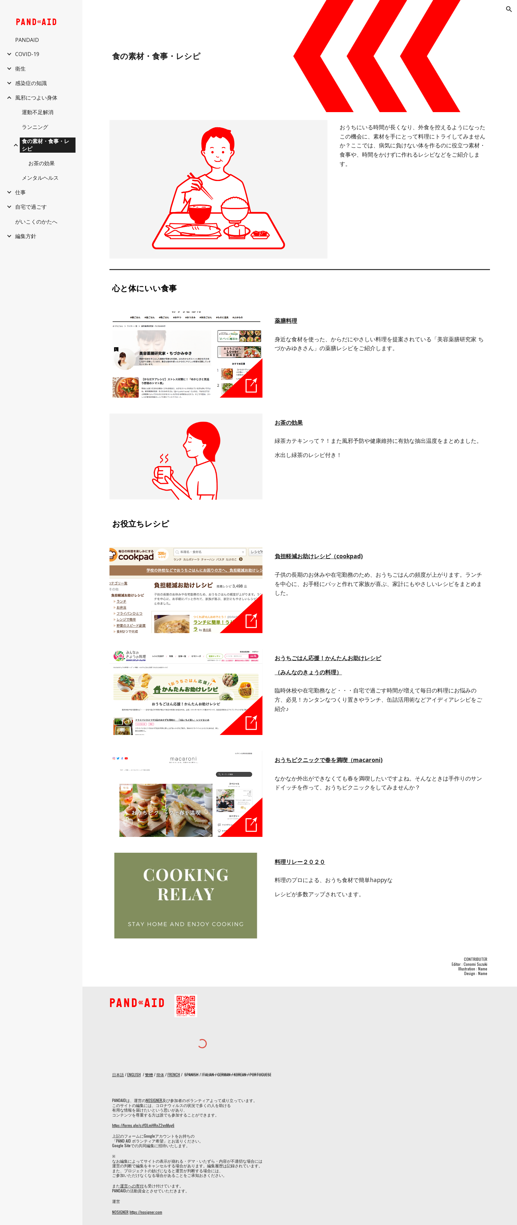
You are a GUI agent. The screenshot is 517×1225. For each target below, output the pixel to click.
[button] (509, 9)
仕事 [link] (20, 192)
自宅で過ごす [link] (31, 206)
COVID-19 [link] (27, 54)
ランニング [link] (35, 127)
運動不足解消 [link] (37, 112)
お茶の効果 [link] (41, 163)
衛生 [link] (20, 68)
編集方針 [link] (25, 236)
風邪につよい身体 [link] (36, 97)
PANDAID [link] (27, 40)
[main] (234, 56)
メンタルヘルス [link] (40, 177)
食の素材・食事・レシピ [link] (45, 145)
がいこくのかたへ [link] (36, 221)
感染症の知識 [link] (31, 83)
